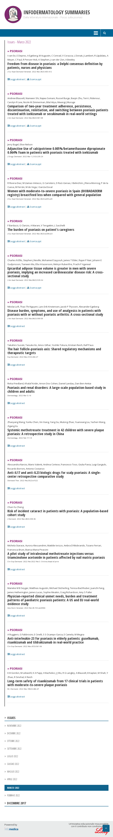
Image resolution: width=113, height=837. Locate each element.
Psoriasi (16, 51)
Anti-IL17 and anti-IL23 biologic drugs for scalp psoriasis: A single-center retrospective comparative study (54, 474)
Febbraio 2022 (13, 795)
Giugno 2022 (13, 764)
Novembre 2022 (14, 725)
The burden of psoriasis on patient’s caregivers (40, 229)
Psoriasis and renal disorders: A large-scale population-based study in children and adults (56, 389)
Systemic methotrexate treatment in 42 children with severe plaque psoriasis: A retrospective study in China (55, 432)
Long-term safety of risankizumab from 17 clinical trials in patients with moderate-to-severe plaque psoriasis (55, 683)
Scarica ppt (34, 79)
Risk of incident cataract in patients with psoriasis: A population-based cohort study (57, 513)
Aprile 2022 (12, 779)
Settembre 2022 (14, 748)
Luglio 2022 (12, 756)
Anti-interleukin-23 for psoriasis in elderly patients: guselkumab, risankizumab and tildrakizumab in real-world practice (53, 640)
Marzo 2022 (13, 787)
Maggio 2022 (13, 771)
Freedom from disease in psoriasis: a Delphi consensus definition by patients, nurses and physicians (55, 65)
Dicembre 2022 (13, 733)
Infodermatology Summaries (56, 12)
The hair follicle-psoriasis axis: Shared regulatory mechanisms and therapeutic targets (54, 351)
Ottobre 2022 (13, 741)
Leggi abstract (16, 79)
